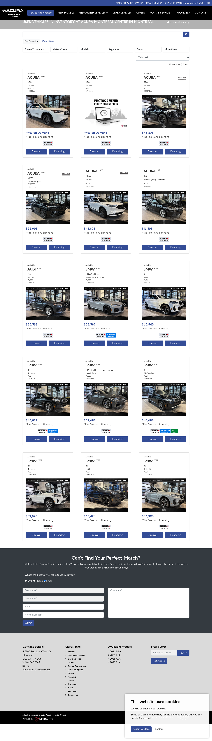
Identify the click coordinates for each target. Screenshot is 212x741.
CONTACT (64, 15)
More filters (171, 67)
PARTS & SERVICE (160, 9)
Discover (36, 169)
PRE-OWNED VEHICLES (92, 9)
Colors (140, 67)
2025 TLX (114, 680)
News (69, 705)
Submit (28, 640)
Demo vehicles (73, 676)
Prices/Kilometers (34, 67)
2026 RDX (114, 672)
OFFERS (140, 9)
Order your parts (74, 687)
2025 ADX (114, 676)
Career (69, 698)
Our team (70, 702)
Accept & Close (141, 729)
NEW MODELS (65, 9)
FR (208, 3)
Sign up (183, 670)
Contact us (71, 712)
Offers (69, 680)
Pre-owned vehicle (75, 673)
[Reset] (48, 58)
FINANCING (182, 9)
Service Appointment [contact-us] (40, 12)
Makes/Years (59, 67)
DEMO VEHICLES (121, 9)
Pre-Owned (31, 58)
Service (69, 691)
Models (85, 67)
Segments (114, 67)
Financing (59, 169)
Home (172, 39)
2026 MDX (114, 669)
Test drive (70, 709)
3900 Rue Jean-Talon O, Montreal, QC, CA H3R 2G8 (174, 3)
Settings (159, 729)
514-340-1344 (136, 3)
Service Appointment (75, 683)
